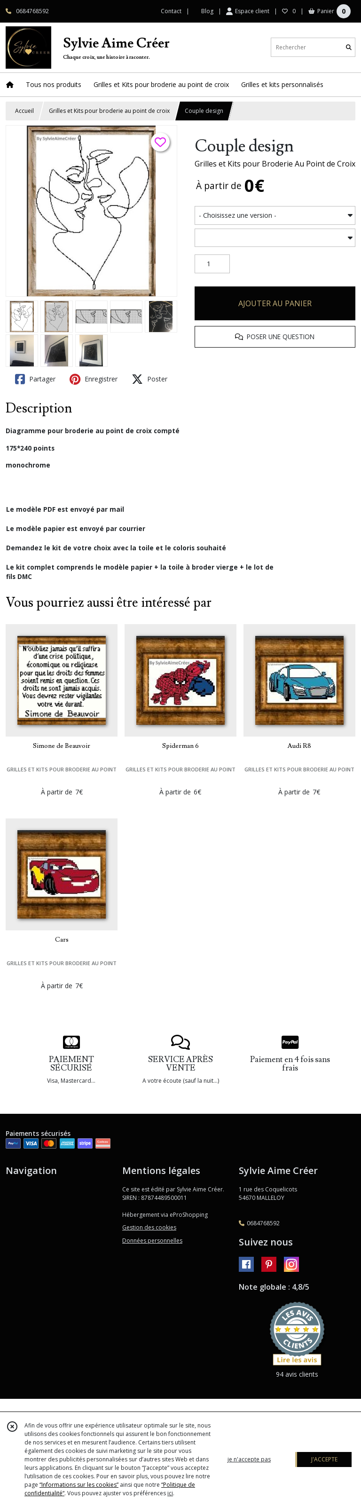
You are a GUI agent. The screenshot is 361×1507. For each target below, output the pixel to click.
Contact (171, 11)
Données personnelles (152, 1241)
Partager (35, 379)
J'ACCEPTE (324, 1459)
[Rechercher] (349, 47)
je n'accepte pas (249, 1459)
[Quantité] (212, 263)
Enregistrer (94, 379)
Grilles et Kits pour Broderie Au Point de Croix (275, 164)
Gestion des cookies (149, 1227)
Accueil (24, 111)
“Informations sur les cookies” (78, 1485)
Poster (149, 379)
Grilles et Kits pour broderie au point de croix (109, 111)
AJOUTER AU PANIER (275, 303)
